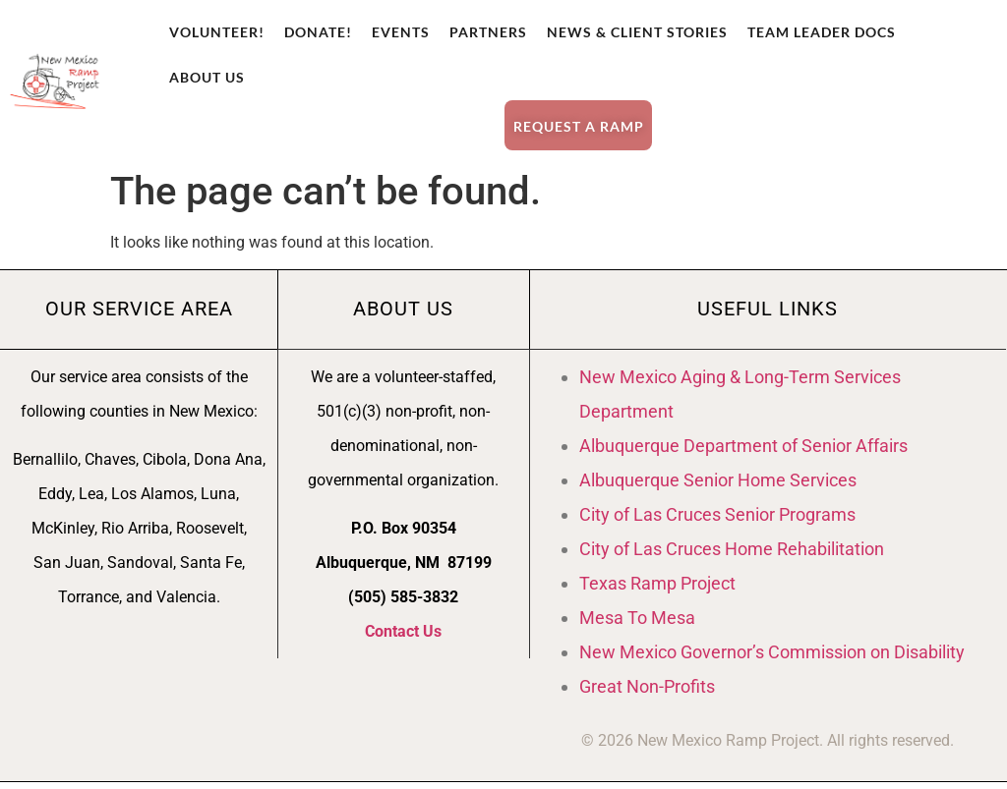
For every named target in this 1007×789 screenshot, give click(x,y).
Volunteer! (217, 32)
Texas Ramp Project (657, 589)
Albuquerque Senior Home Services (718, 486)
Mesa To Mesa (637, 623)
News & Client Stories (637, 32)
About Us (207, 77)
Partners (488, 32)
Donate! (318, 32)
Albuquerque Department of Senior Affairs (743, 451)
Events (401, 32)
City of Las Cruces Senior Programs (717, 520)
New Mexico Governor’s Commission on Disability (772, 658)
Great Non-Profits (647, 692)
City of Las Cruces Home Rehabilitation (731, 554)
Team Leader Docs (821, 32)
